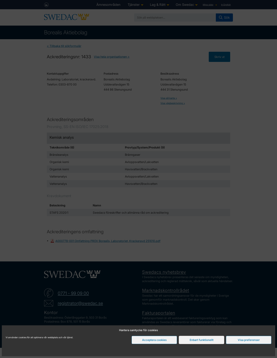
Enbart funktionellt (201, 340)
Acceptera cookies (154, 340)
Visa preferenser (249, 340)
